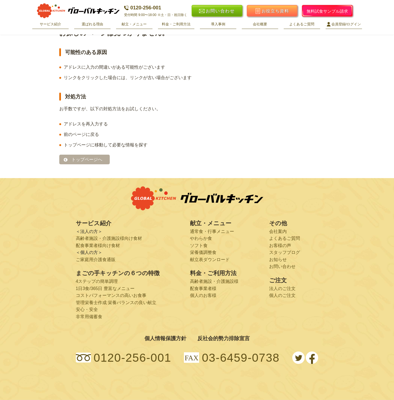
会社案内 (278, 231)
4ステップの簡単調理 (97, 281)
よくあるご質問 (301, 24)
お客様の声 (280, 245)
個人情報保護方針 (165, 338)
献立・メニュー (134, 24)
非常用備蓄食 (89, 316)
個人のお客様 (203, 295)
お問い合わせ (282, 266)
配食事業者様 (203, 288)
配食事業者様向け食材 (98, 245)
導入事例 (218, 24)
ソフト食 (199, 245)
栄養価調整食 (203, 252)
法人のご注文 (282, 288)
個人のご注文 (282, 295)
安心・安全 (87, 309)
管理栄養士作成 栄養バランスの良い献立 (116, 302)
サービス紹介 (50, 24)
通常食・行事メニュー (212, 231)
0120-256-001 (142, 7)
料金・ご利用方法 (176, 24)
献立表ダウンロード (210, 259)
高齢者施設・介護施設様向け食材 (109, 238)
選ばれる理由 (92, 24)
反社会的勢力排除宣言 (223, 338)
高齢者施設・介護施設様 (214, 281)
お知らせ (278, 259)
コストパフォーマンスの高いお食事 (111, 295)
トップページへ (86, 159)
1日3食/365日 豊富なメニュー (105, 288)
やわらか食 (201, 238)
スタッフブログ (284, 252)
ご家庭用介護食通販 (96, 259)
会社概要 (260, 24)
